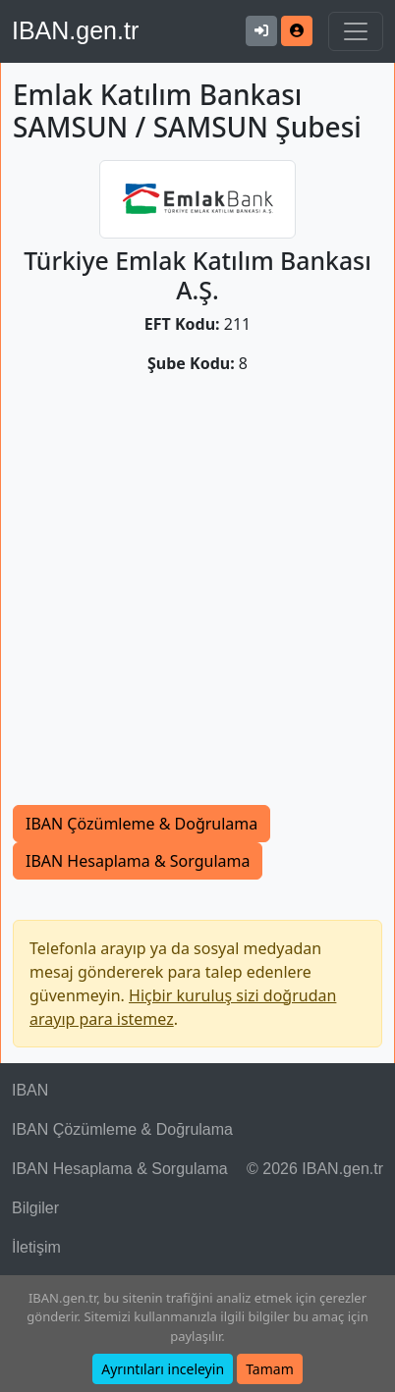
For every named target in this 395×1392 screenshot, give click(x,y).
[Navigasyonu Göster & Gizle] (355, 31)
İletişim (36, 1247)
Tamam (270, 1369)
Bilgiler (35, 1208)
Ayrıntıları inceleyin (162, 1369)
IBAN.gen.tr (75, 30)
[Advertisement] (197, 598)
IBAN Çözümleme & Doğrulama (141, 823)
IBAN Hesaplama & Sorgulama (138, 861)
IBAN (30, 1090)
